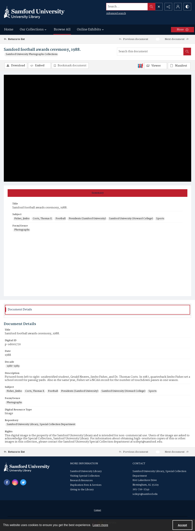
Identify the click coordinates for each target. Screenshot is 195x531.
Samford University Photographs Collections (32, 54)
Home (8, 29)
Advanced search (116, 13)
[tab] (97, 193)
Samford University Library (86, 471)
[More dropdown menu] (182, 29)
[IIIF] (140, 65)
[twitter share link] (23, 482)
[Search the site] (127, 6)
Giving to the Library (82, 490)
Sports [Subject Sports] (160, 219)
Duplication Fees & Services (85, 485)
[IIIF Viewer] (155, 65)
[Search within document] (187, 51)
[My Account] (177, 6)
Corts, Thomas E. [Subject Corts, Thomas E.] (42, 219)
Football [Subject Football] (61, 219)
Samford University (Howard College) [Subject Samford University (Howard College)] (131, 219)
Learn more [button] (100, 525)
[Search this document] (150, 51)
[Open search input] (158, 6)
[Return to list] (29, 39)
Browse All (62, 29)
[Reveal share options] (168, 6)
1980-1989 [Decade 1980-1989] (13, 366)
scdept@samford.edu (145, 494)
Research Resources (81, 481)
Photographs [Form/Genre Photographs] (22, 230)
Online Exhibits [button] (91, 29)
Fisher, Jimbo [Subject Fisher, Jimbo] (22, 219)
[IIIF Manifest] (179, 65)
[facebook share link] (7, 482)
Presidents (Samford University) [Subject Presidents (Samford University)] (87, 219)
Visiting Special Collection (85, 476)
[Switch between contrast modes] (187, 6)
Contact (97, 510)
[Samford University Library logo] (34, 12)
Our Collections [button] (33, 29)
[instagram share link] (15, 482)
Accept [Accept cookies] (182, 525)
